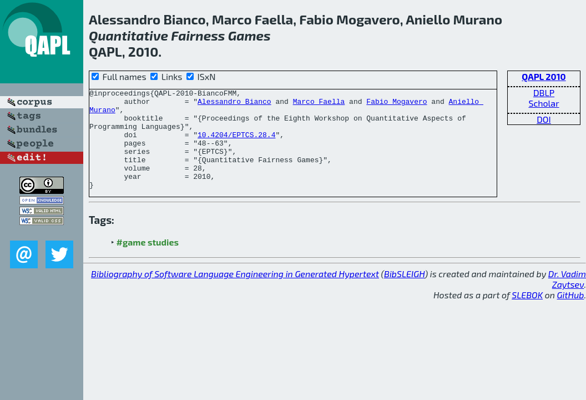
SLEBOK (527, 314)
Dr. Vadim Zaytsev (567, 298)
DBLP (543, 92)
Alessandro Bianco (234, 104)
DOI (544, 119)
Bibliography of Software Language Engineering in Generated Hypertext (235, 293)
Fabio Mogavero (396, 104)
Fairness (198, 35)
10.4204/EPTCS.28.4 (236, 144)
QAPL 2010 (543, 76)
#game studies (148, 262)
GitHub (570, 314)
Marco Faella (319, 104)
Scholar (543, 103)
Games (249, 35)
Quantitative (128, 35)
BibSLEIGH (404, 293)
